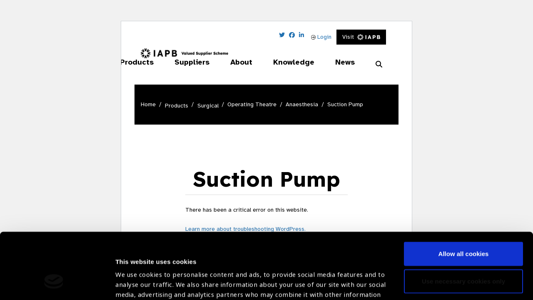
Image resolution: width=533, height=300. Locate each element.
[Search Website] (379, 65)
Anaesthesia (302, 104)
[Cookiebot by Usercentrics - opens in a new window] (53, 284)
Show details (134, 275)
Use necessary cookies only (463, 224)
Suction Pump (345, 104)
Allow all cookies (463, 197)
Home (148, 104)
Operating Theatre (251, 104)
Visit (361, 36)
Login (321, 36)
